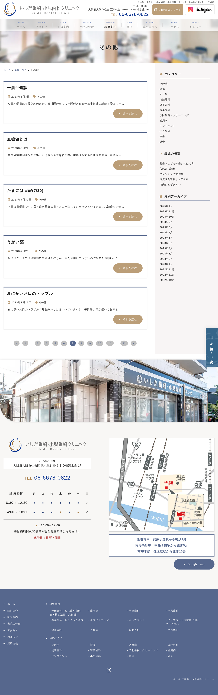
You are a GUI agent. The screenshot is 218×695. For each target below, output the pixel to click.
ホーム (18, 24)
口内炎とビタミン (171, 184)
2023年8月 (167, 227)
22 (124, 343)
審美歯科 (165, 109)
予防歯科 (134, 610)
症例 (130, 24)
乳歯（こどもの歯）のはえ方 (178, 163)
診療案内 (110, 24)
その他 (41, 96)
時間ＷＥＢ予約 (212, 347)
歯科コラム (151, 24)
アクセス (175, 24)
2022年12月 (167, 269)
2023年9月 (167, 221)
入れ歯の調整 (168, 168)
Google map (196, 564)
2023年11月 (167, 211)
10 (99, 343)
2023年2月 (167, 258)
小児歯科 (165, 131)
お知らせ (198, 24)
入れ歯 (164, 94)
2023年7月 (167, 232)
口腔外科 (165, 99)
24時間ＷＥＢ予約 (170, 9)
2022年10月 (167, 279)
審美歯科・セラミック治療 (68, 620)
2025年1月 (167, 206)
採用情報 (12, 643)
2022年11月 (167, 274)
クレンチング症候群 (172, 173)
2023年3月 (167, 253)
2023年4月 (167, 248)
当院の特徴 (86, 24)
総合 (162, 141)
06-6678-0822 (47, 478)
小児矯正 (173, 629)
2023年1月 (167, 264)
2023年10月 (167, 216)
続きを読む (130, 113)
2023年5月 (167, 242)
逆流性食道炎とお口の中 (175, 179)
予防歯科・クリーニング (175, 115)
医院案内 (62, 24)
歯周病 (164, 120)
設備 (162, 88)
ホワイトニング (99, 620)
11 (110, 343)
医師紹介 (40, 24)
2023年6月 (167, 237)
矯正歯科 (165, 104)
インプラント (168, 125)
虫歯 (162, 136)
